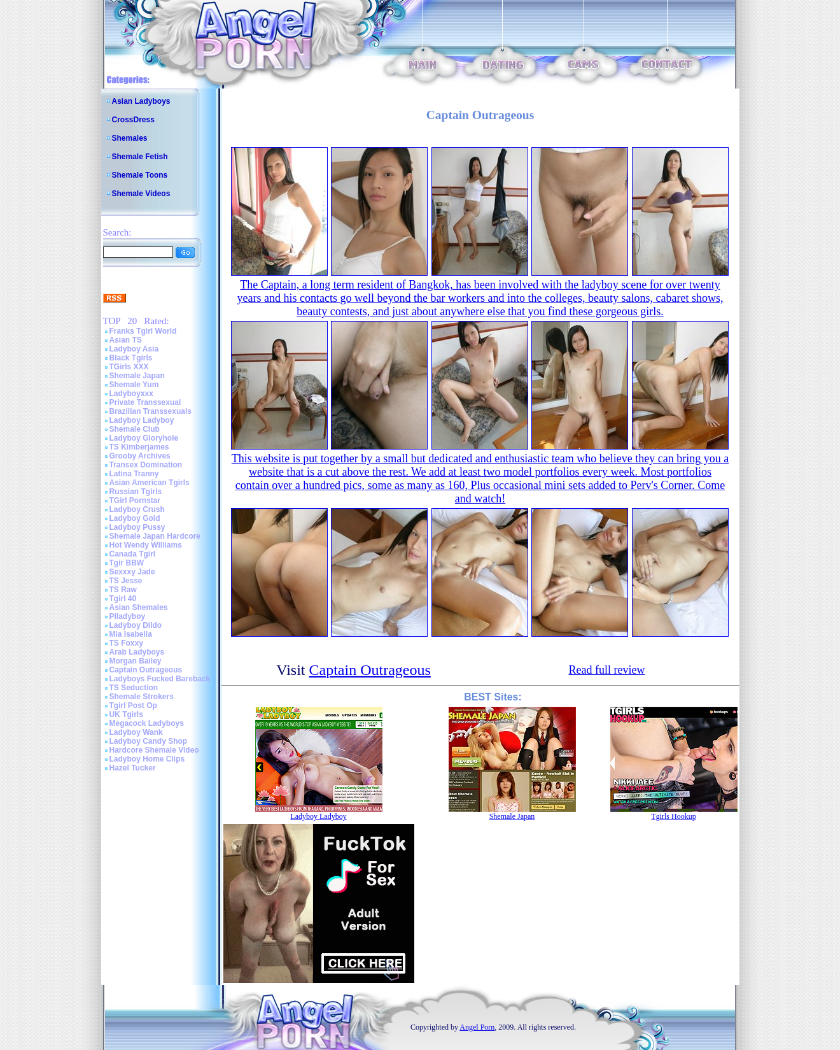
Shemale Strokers (141, 696)
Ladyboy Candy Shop (148, 741)
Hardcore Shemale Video (154, 750)
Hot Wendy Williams (145, 545)
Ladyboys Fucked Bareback (160, 678)
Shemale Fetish (140, 156)
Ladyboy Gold (134, 518)
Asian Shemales (138, 607)
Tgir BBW (126, 562)
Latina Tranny (134, 473)
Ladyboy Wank (136, 732)
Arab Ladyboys (137, 652)
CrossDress (133, 119)
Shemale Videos (141, 193)
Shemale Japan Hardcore (154, 536)
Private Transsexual (145, 402)
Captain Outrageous (146, 669)
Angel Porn (476, 1027)
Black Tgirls (131, 357)
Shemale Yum (134, 384)
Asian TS (125, 340)
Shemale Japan (137, 375)
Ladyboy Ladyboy (141, 420)
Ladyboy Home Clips (147, 759)
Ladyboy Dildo (135, 625)
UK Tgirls (126, 714)
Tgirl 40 (123, 598)
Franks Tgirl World (143, 331)
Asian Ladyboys (141, 101)
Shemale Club (134, 429)
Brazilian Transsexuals (150, 411)
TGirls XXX (129, 366)
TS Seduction (133, 687)
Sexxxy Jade (132, 571)
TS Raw (123, 589)
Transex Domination (146, 464)
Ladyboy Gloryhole (144, 438)
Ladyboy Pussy (137, 527)
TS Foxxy (126, 643)
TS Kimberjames (139, 447)
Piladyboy (127, 616)
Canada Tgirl (132, 554)
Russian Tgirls (135, 491)
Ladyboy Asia (134, 348)
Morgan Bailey (135, 660)
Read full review (606, 669)
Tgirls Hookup (673, 816)
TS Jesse (126, 580)
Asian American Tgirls (149, 482)
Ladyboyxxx (131, 393)
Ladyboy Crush (137, 509)
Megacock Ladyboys (146, 723)
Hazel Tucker (132, 767)
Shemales (130, 138)
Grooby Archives (140, 455)
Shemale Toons (140, 175)
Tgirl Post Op (133, 705)
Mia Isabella (130, 634)
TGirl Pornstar (135, 500)
